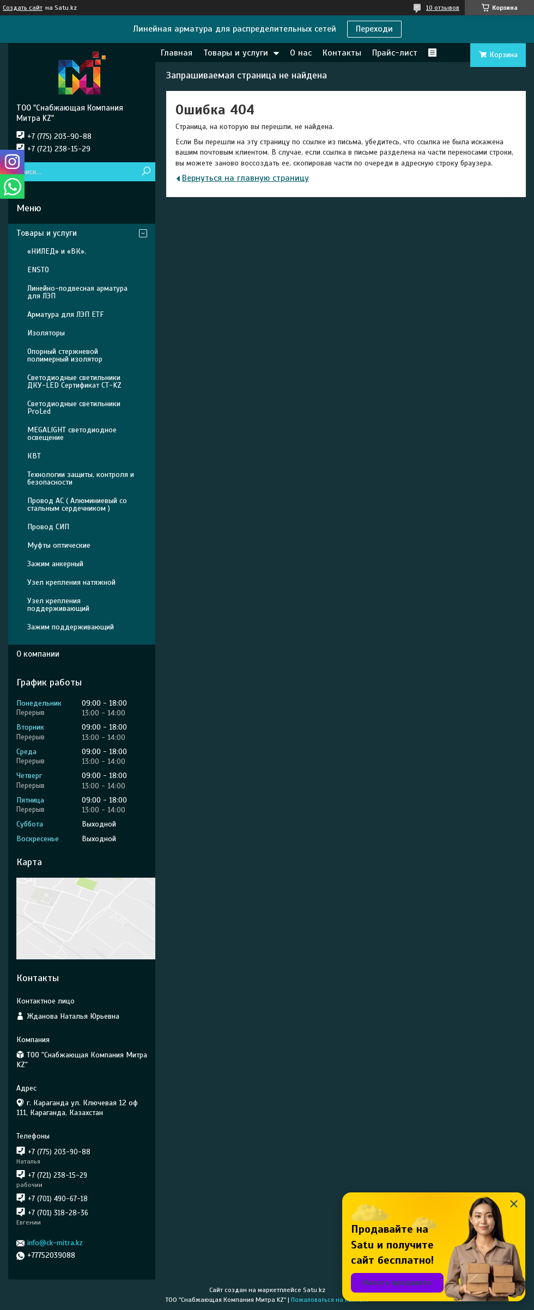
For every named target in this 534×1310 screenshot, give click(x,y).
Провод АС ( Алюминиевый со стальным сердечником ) (77, 504)
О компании (37, 654)
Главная (176, 52)
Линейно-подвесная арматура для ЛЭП (77, 292)
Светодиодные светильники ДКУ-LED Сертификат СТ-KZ (74, 381)
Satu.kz (314, 1290)
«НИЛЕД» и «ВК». (56, 251)
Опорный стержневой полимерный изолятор (64, 355)
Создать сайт (23, 7)
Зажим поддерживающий (70, 627)
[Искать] (145, 171)
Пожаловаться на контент (330, 1299)
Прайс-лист (394, 52)
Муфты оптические (58, 545)
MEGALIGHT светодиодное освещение (72, 433)
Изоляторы (46, 333)
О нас (301, 52)
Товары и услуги (235, 52)
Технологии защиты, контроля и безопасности (80, 478)
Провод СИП (48, 526)
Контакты (342, 52)
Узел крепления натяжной (71, 582)
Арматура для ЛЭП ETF (65, 314)
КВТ (34, 456)
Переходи (374, 28)
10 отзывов (442, 7)
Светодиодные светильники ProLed (73, 407)
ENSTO (38, 269)
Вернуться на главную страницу (245, 178)
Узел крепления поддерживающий (58, 604)
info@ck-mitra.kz (55, 1242)
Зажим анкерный (55, 563)
